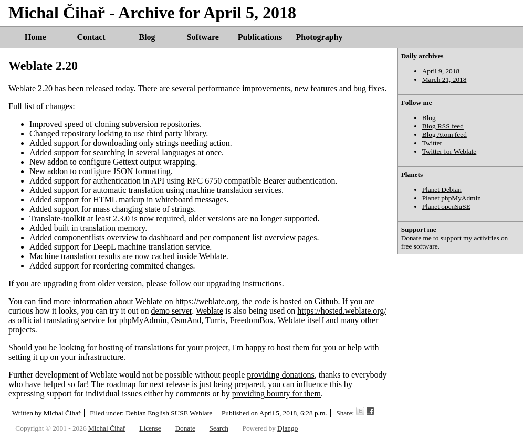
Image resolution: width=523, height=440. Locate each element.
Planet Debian (442, 190)
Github (326, 301)
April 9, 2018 (440, 71)
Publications (260, 37)
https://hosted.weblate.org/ (341, 310)
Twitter (432, 143)
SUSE (179, 413)
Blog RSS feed (443, 126)
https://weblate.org (206, 301)
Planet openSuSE (446, 206)
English (158, 413)
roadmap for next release (148, 384)
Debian (135, 413)
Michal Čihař (62, 413)
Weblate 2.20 (43, 65)
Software (203, 37)
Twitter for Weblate (449, 151)
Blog (147, 37)
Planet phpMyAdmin (451, 198)
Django (287, 428)
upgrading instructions (244, 283)
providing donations (280, 374)
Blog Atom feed (444, 134)
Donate (411, 238)
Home (35, 37)
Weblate (149, 301)
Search (219, 428)
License (150, 428)
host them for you (306, 347)
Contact (91, 37)
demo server (171, 310)
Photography (319, 37)
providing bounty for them (276, 393)
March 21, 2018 (444, 79)
